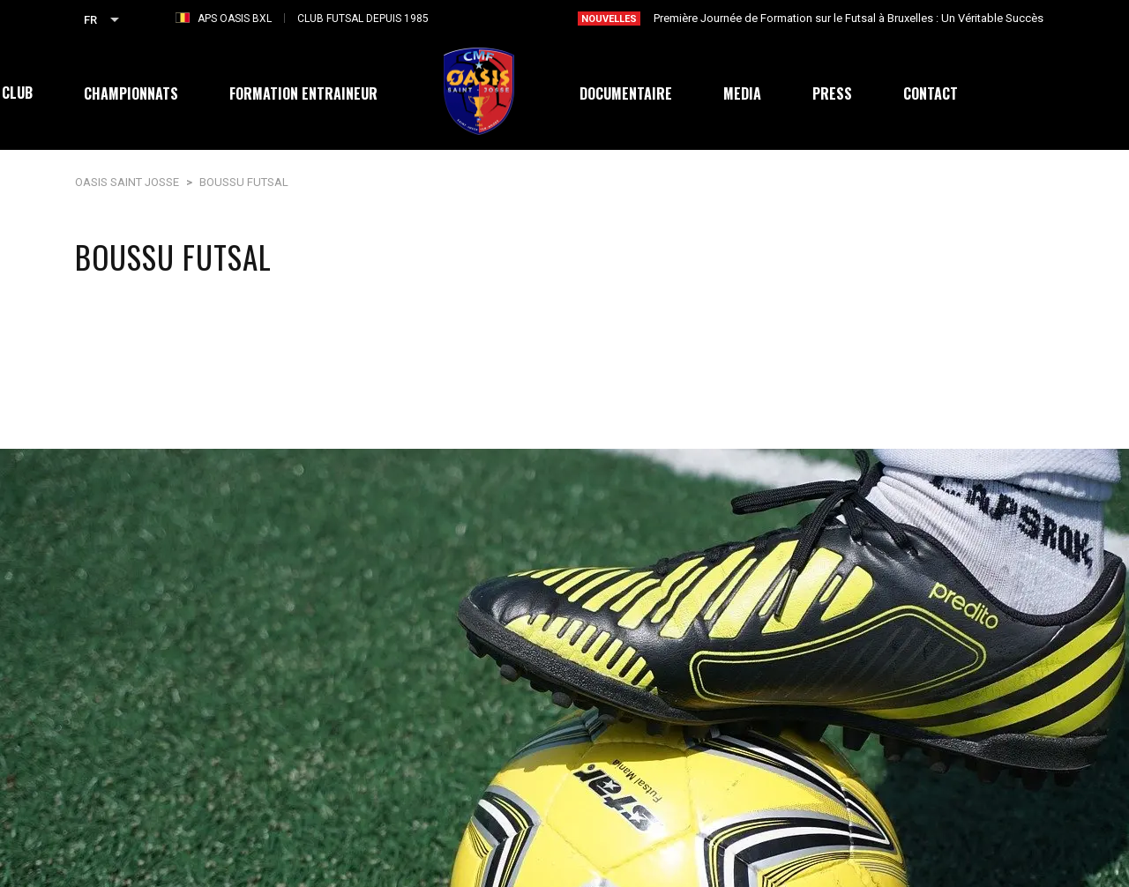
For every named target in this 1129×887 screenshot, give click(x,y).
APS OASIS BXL (235, 18)
